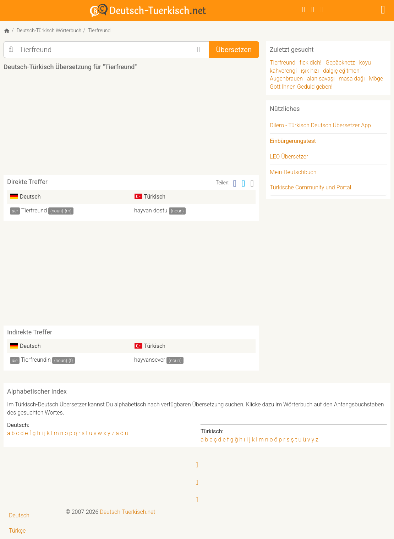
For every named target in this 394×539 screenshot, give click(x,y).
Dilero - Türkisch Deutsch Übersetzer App (320, 125)
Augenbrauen (286, 78)
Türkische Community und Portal (310, 187)
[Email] (252, 183)
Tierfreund (34, 210)
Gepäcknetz (340, 62)
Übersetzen (234, 49)
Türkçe (17, 530)
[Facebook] (303, 9)
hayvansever (149, 359)
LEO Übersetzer (289, 156)
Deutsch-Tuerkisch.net (127, 512)
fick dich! (311, 62)
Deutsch (19, 515)
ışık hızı (310, 70)
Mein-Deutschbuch (293, 172)
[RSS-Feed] (322, 9)
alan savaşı (321, 78)
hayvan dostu (151, 210)
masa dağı (352, 78)
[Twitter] (312, 9)
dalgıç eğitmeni (342, 70)
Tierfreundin (36, 359)
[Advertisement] (133, 125)
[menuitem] (33, 515)
